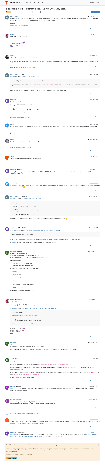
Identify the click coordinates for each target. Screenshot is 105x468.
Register (9, 458)
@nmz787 (19, 386)
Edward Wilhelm (14, 16)
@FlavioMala (18, 299)
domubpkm (13, 99)
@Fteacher (19, 399)
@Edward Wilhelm (22, 227)
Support (8, 11)
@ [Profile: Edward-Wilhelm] (15, 230)
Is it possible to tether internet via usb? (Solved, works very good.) (41, 230)
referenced (20, 413)
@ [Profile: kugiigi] (12, 172)
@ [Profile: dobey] (12, 76)
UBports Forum (15, 3)
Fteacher (12, 386)
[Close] (98, 445)
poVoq (12, 139)
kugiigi (12, 124)
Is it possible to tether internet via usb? (29, 76)
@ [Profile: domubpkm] (14, 185)
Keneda (12, 34)
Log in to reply (95, 11)
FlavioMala (13, 251)
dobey (11, 55)
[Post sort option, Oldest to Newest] (88, 12)
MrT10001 (14, 413)
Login (14, 458)
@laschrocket (20, 432)
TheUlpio (12, 156)
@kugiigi (19, 169)
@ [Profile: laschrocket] (14, 434)
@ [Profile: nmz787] (13, 388)
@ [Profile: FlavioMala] (13, 302)
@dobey (21, 74)
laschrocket (13, 419)
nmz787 (12, 358)
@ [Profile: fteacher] (13, 402)
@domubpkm (18, 183)
